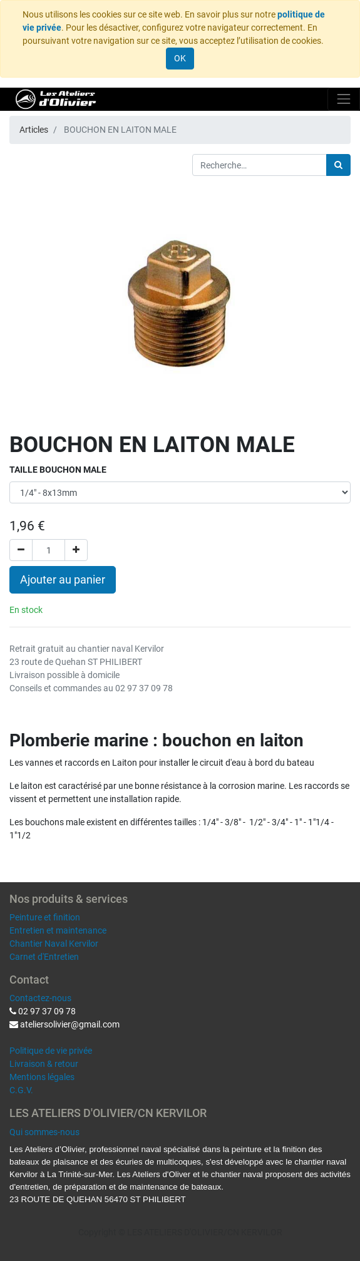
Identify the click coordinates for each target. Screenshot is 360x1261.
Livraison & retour (43, 1064)
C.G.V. (21, 1090)
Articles (33, 130)
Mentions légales (42, 1077)
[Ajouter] (76, 550)
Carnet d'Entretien (44, 957)
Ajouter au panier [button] (62, 580)
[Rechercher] (338, 165)
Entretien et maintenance (57, 930)
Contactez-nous (40, 998)
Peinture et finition (44, 917)
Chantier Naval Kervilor (53, 944)
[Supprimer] (21, 550)
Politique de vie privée (50, 1051)
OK (180, 58)
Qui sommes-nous (44, 1132)
